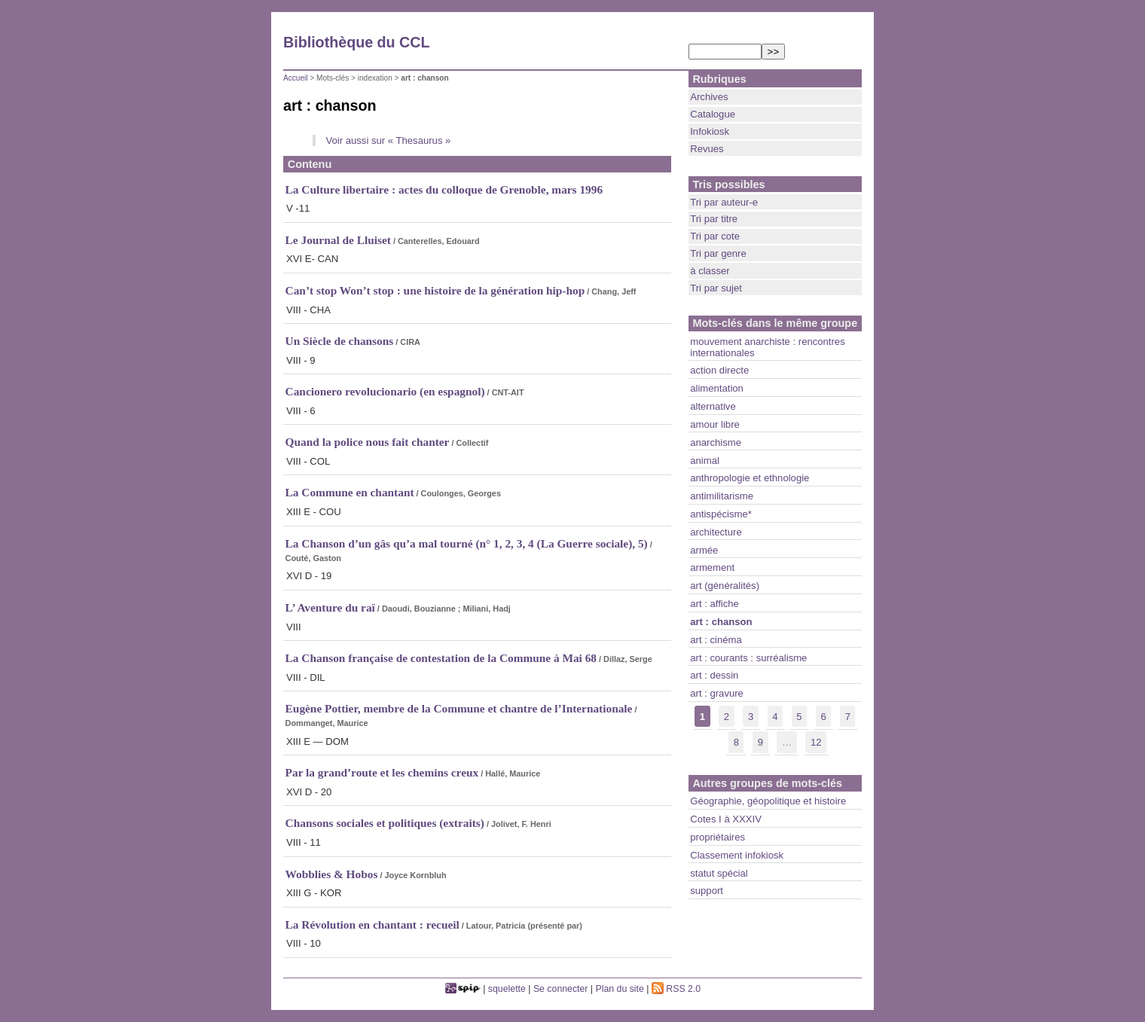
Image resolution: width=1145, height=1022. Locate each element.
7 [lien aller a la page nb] (847, 716)
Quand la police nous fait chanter (367, 441)
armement (712, 567)
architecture (716, 532)
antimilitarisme (721, 496)
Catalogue (712, 114)
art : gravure (716, 693)
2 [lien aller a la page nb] (726, 716)
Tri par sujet (716, 288)
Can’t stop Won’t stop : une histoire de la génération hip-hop (435, 290)
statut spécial (719, 873)
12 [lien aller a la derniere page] (816, 742)
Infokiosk (709, 131)
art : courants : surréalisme (748, 658)
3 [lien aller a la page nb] (750, 716)
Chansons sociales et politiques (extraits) (384, 822)
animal (704, 460)
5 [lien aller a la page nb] (799, 716)
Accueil (295, 78)
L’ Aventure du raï (330, 607)
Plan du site (620, 989)
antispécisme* (721, 514)
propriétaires (717, 837)
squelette (507, 989)
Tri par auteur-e (724, 202)
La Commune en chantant (349, 492)
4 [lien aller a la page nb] (774, 716)
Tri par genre (718, 253)
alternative (712, 406)
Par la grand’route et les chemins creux (382, 772)
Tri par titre (713, 218)
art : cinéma (716, 639)
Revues (706, 148)
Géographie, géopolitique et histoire (768, 801)
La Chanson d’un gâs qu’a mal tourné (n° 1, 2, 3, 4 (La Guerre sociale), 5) (466, 543)
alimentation (716, 388)
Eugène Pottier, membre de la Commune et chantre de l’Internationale (459, 708)
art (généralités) (724, 585)
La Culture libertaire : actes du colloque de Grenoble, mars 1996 (444, 189)
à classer (709, 270)
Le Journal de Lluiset (338, 239)
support (706, 890)
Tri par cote (715, 236)
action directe (719, 370)
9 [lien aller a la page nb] (760, 742)
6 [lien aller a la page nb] (823, 716)
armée (704, 550)
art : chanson (721, 621)
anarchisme (715, 442)
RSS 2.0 (676, 989)
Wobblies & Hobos (331, 874)
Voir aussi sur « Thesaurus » (387, 140)
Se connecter (560, 989)
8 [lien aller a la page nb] (736, 742)
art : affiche (714, 603)
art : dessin (714, 675)
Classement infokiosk (736, 855)
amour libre (715, 424)
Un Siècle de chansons (339, 340)
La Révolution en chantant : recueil (372, 924)
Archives (709, 96)
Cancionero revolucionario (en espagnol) (385, 391)
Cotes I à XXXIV (726, 819)
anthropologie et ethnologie (749, 478)
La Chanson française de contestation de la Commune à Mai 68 (441, 657)
